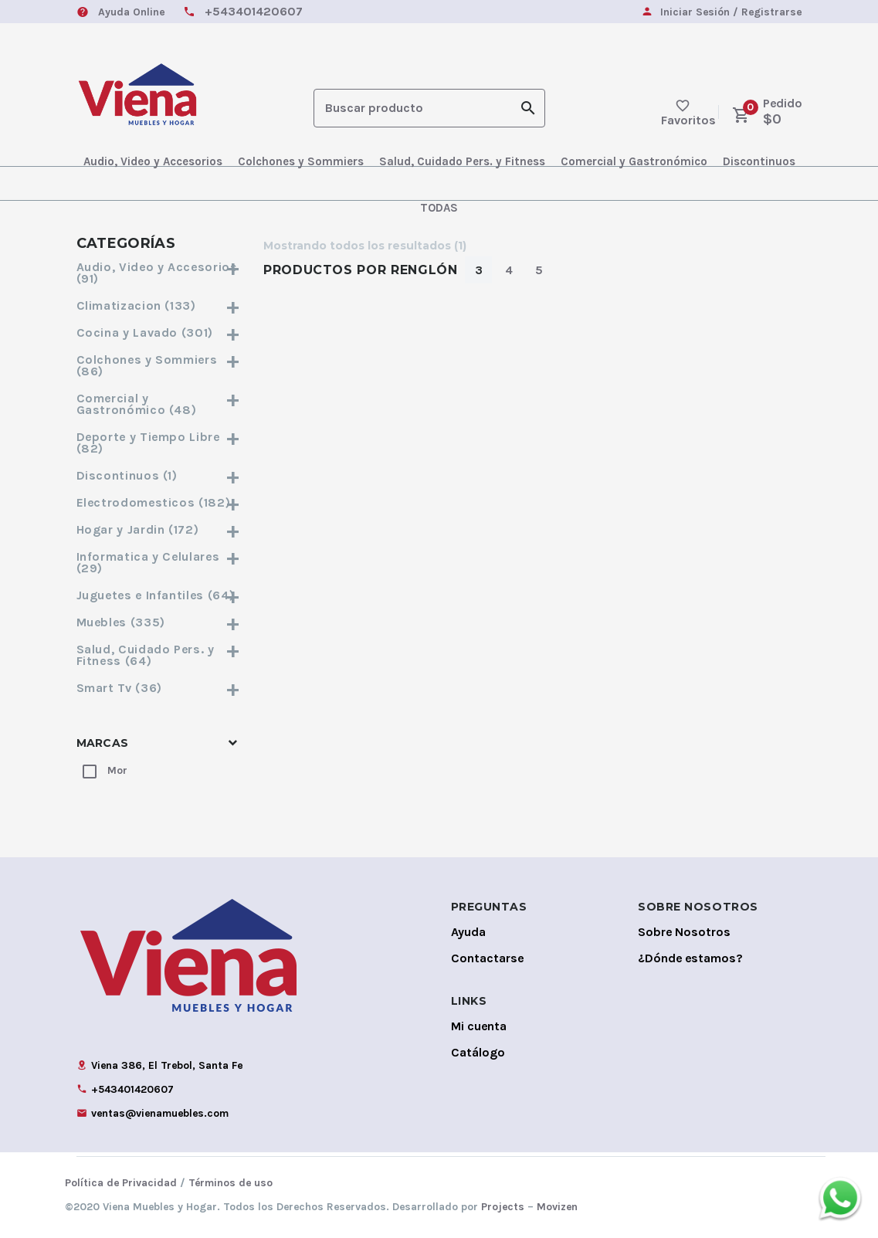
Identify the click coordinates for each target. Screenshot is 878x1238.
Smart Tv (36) (158, 688)
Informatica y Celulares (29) (158, 562)
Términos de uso (230, 1182)
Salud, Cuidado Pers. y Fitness (462, 161)
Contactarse (487, 958)
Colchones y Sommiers (301, 161)
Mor (117, 770)
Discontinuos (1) (158, 475)
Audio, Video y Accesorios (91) (158, 272)
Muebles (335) (158, 622)
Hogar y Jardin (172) (158, 529)
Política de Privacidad (121, 1182)
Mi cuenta (479, 1026)
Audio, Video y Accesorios (152, 161)
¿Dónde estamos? (690, 958)
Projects (502, 1206)
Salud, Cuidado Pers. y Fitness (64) (158, 654)
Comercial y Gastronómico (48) (158, 403)
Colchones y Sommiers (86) (158, 365)
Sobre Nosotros (684, 931)
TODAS (439, 208)
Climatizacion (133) (158, 305)
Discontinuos (759, 161)
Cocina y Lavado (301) (158, 332)
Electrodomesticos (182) (158, 502)
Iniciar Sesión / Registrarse (731, 12)
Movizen (557, 1206)
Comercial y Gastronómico (634, 161)
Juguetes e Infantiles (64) (158, 595)
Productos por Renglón (360, 270)
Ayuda (468, 931)
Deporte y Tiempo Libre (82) (158, 442)
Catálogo (478, 1052)
